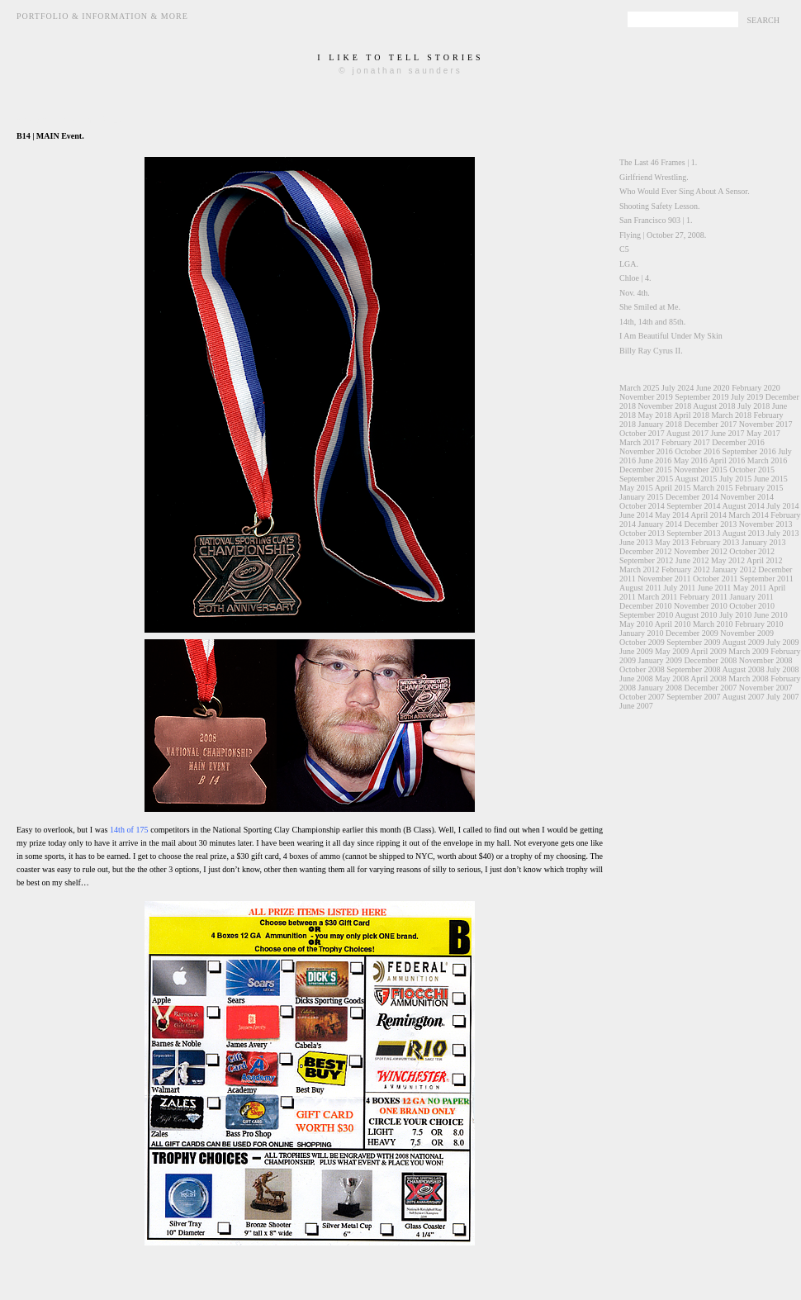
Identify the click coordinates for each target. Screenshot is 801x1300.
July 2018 (753, 405)
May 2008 (672, 678)
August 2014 (743, 505)
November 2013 (766, 524)
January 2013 (764, 542)
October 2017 (642, 433)
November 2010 (701, 605)
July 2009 (782, 642)
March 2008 (748, 678)
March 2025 (639, 387)
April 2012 (764, 560)
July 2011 (680, 587)
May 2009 (672, 651)
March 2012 (639, 569)
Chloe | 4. (635, 277)
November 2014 (747, 496)
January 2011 (752, 596)
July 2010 (735, 614)
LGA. (628, 263)
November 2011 (663, 578)
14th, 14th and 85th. (652, 321)
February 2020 (756, 387)
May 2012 (728, 560)
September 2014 (693, 505)
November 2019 (646, 396)
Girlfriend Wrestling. (654, 177)
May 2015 (636, 487)
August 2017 (687, 433)
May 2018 (655, 415)
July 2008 (782, 669)
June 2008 (636, 678)
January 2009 (660, 660)
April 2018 (691, 415)
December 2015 (645, 469)
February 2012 (685, 569)
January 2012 (734, 569)
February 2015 (759, 487)
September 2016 (748, 451)
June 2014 (636, 515)
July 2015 (735, 478)
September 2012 (646, 560)
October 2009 (642, 642)
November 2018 (665, 405)
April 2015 (673, 487)
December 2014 (692, 496)
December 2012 (645, 551)
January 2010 (641, 633)
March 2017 (639, 442)
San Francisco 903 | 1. (655, 220)
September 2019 (701, 396)
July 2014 (782, 505)
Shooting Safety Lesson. (659, 206)
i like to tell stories (400, 57)
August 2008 (743, 669)
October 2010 (752, 605)
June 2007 (636, 705)
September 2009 (693, 642)
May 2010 (636, 624)
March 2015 (713, 487)
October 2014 (642, 505)
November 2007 (766, 687)
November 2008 (766, 660)
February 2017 (685, 442)
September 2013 (693, 533)
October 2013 (642, 533)
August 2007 (743, 696)
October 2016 (697, 451)
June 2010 (771, 614)
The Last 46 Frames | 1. (658, 162)
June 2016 (655, 460)
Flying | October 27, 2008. (662, 235)
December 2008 (711, 660)
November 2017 (766, 424)
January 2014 (660, 524)
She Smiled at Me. (649, 306)
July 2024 (677, 387)
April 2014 (708, 515)
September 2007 (693, 696)
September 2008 (693, 669)
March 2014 (748, 515)
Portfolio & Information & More (102, 16)
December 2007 (711, 687)
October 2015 (752, 469)
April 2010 (673, 624)
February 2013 (715, 542)
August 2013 (743, 533)
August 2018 (714, 405)
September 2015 (646, 478)
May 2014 (672, 515)
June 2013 (636, 542)
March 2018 (731, 415)
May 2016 (691, 460)
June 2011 (714, 587)
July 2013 (782, 533)
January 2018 (660, 424)
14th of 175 (129, 829)
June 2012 (692, 560)
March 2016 (767, 460)
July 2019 (747, 396)
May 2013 (672, 542)
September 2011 (767, 578)
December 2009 (692, 633)
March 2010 (713, 624)
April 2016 (727, 460)
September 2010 (646, 614)
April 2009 (708, 651)
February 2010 (759, 624)
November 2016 (646, 451)
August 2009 (743, 642)
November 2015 (701, 469)
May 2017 (763, 433)
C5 (624, 249)
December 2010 (645, 605)
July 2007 (782, 696)
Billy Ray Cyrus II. (651, 350)
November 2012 (701, 551)
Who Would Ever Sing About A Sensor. (684, 191)
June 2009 (636, 651)
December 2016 (738, 442)
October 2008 (642, 669)
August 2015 (696, 478)
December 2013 (711, 524)
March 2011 (657, 596)
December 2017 (711, 424)
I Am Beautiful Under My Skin (671, 335)
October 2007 (642, 696)
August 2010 (696, 614)
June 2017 (728, 433)
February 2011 (704, 596)
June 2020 (713, 387)
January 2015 (641, 496)
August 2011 (640, 587)
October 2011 (715, 578)
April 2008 (708, 678)
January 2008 (660, 687)
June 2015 (771, 478)
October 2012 (752, 551)
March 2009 (748, 651)
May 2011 (749, 587)
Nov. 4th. (634, 292)
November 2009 (747, 633)
